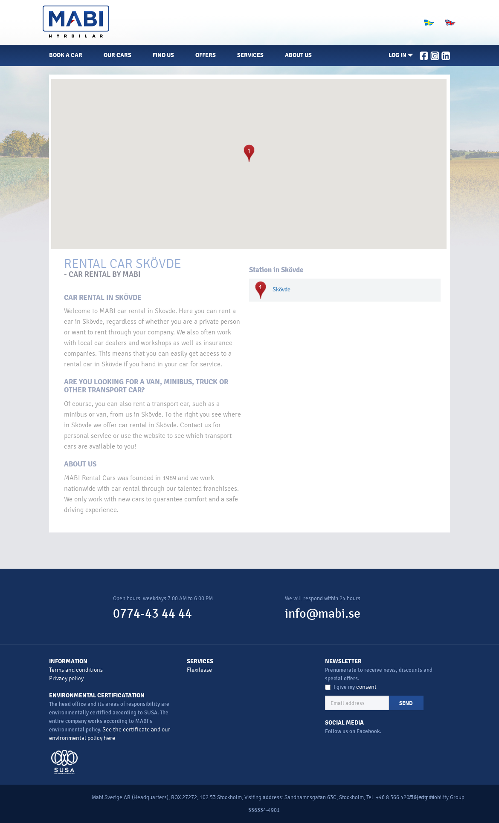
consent (366, 687)
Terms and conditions (76, 670)
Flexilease (199, 670)
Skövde (281, 289)
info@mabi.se (322, 613)
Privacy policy (66, 678)
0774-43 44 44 (152, 613)
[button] (401, 55)
